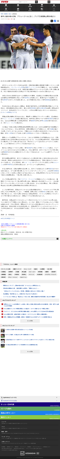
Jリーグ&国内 (8, 423)
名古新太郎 (42, 108)
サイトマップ (22, 446)
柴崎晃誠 (48, 100)
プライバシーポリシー (37, 446)
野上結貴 (45, 120)
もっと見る (30, 320)
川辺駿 (51, 129)
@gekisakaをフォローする (8, 397)
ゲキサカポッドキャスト (34, 433)
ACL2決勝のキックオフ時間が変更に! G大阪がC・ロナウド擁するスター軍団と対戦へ (26, 308)
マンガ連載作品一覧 (16, 438)
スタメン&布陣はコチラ (8, 112)
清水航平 (29, 148)
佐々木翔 (9, 133)
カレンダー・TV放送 (23, 443)
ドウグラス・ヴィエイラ (28, 179)
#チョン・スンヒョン (12, 277)
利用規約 (29, 446)
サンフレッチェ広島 (17, 87)
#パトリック (31, 274)
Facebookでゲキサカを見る (9, 401)
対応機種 (3, 446)
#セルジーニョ (23, 277)
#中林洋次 (17, 274)
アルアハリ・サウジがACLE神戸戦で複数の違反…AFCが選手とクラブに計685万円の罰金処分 (29, 311)
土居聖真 (20, 69)
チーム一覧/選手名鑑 (32, 443)
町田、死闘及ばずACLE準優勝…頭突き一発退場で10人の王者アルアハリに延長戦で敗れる (28, 317)
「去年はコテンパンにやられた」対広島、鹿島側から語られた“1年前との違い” (24, 291)
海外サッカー (20, 423)
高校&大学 (14, 423)
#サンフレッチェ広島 (5, 269)
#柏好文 (35, 269)
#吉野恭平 (10, 271)
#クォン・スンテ (27, 269)
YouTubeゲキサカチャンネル (7, 433)
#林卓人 (10, 274)
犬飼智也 (56, 171)
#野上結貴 (24, 271)
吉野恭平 (5, 100)
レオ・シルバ (28, 162)
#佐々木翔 (49, 269)
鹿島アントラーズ (31, 87)
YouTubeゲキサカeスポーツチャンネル (21, 433)
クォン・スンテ (10, 123)
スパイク (25, 423)
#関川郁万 (3, 277)
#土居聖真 (42, 269)
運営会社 (16, 446)
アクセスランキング (14, 443)
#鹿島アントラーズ (17, 269)
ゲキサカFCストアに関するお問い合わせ (9, 450)
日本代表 (3, 423)
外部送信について (46, 446)
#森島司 (47, 271)
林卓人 (44, 191)
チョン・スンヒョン (9, 118)
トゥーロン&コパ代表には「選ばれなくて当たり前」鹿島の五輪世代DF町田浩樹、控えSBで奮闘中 (29, 296)
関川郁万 (50, 118)
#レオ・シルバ (32, 271)
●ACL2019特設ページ (8, 218)
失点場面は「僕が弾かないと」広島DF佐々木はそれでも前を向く (20, 294)
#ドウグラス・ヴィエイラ (50, 274)
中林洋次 (10, 164)
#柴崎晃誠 (3, 274)
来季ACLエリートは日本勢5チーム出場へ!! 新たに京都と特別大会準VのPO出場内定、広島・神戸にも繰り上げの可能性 (31, 305)
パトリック (45, 148)
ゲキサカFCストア (5, 443)
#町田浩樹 (40, 271)
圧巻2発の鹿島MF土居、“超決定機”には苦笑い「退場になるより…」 (21, 288)
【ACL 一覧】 (10, 18)
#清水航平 (53, 271)
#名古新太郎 (39, 274)
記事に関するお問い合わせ (19, 448)
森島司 (33, 120)
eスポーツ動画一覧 (42, 438)
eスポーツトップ (24, 438)
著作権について (10, 446)
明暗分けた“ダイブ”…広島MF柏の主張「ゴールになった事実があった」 (22, 285)
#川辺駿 (17, 271)
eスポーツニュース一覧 (33, 438)
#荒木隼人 (24, 274)
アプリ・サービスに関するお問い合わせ (34, 448)
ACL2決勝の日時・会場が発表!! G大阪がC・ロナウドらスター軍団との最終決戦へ (26, 314)
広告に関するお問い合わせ (7, 448)
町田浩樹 (33, 108)
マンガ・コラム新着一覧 (6, 438)
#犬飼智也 (3, 271)
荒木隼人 (27, 97)
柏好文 (51, 168)
